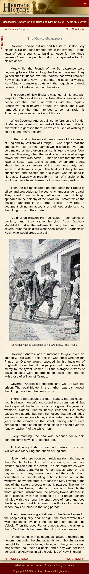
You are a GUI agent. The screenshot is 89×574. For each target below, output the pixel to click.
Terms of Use (43, 565)
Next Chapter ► (75, 29)
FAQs (30, 565)
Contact (69, 565)
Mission (19, 565)
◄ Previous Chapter (16, 29)
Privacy (58, 565)
